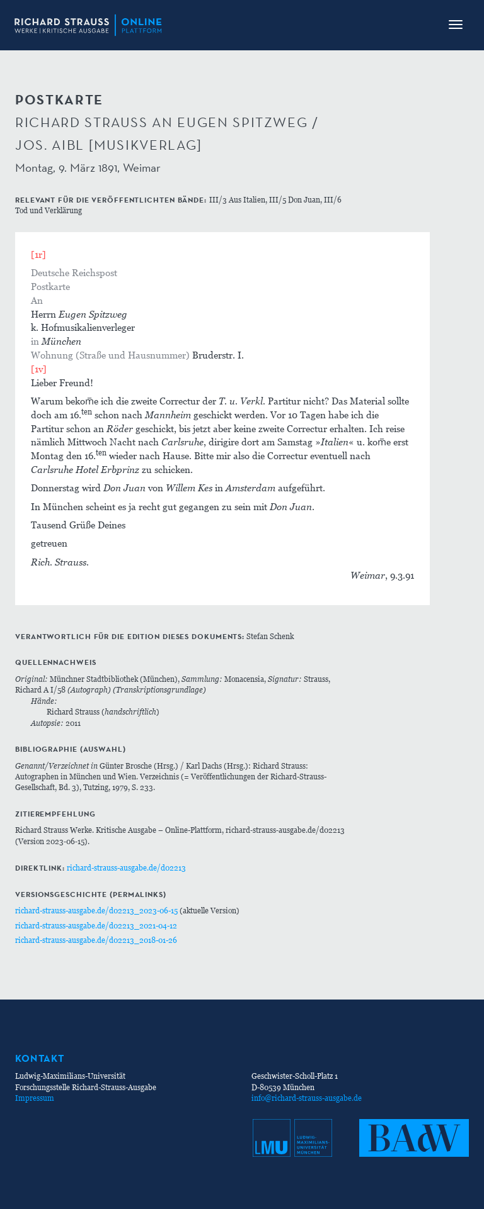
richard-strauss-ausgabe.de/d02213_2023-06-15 (96, 910)
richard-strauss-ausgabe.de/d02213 (126, 867)
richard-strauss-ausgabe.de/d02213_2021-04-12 (96, 925)
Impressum (34, 1098)
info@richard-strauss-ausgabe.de (306, 1098)
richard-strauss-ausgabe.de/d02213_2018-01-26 (96, 940)
